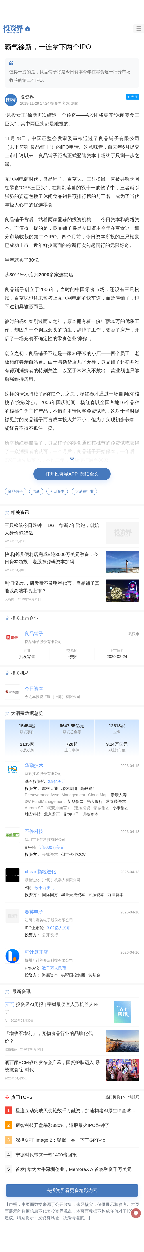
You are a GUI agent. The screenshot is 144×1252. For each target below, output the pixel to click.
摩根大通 (50, 788)
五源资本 (96, 895)
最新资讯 (21, 991)
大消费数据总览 (27, 713)
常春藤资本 (116, 801)
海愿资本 (50, 975)
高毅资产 (88, 788)
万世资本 (115, 895)
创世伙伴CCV (73, 854)
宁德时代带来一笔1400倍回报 (46, 1154)
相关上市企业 (25, 618)
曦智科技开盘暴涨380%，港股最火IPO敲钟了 (62, 1125)
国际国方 (50, 895)
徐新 (32, 115)
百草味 (74, 179)
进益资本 (90, 814)
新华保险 (76, 801)
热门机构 (112, 1097)
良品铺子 (109, 138)
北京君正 (52, 814)
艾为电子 (71, 814)
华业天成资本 (73, 895)
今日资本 (110, 219)
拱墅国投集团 (73, 975)
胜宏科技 (33, 814)
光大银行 (95, 801)
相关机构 (20, 673)
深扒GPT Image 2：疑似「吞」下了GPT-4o (60, 1140)
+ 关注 (132, 97)
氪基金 (94, 975)
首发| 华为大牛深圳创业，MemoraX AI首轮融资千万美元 (73, 1169)
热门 (9, 1004)
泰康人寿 (119, 795)
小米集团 (121, 808)
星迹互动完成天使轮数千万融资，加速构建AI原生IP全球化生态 (75, 1111)
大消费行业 (84, 491)
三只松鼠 (96, 179)
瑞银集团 (69, 788)
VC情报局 (131, 1097)
